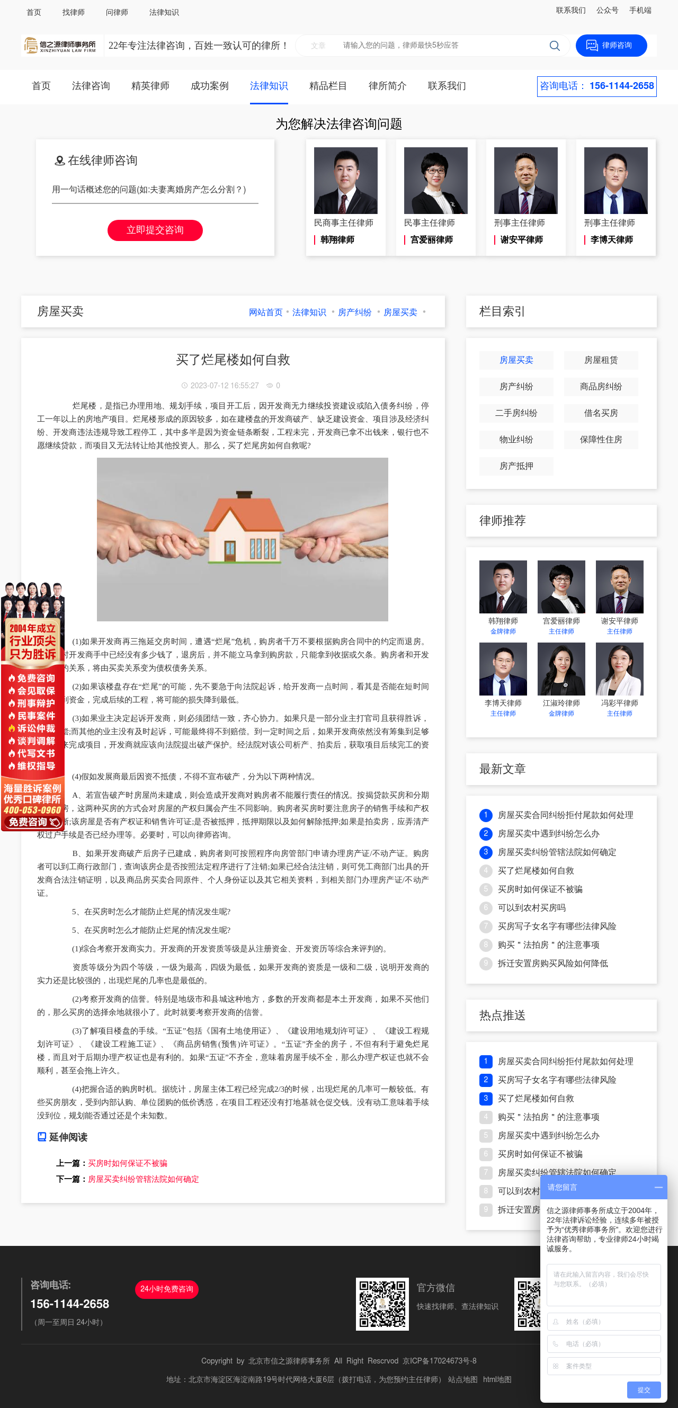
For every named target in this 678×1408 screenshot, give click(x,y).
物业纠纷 (516, 439)
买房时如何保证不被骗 (127, 1163)
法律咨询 (91, 86)
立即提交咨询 (155, 230)
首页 (33, 12)
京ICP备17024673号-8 (440, 1361)
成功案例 (210, 86)
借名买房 (601, 413)
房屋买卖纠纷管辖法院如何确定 (143, 1179)
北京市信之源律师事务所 (289, 1361)
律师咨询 (617, 45)
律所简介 (388, 86)
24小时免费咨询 (166, 1289)
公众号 (607, 10)
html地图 (497, 1380)
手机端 (640, 10)
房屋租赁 (601, 360)
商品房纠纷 (601, 386)
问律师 (117, 12)
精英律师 (150, 86)
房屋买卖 (400, 312)
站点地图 (463, 1380)
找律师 (74, 12)
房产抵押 (516, 466)
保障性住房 (601, 439)
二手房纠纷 (516, 413)
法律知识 (164, 12)
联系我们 (571, 10)
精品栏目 (328, 86)
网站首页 (266, 312)
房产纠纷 (355, 312)
